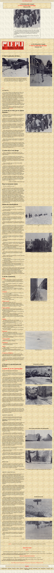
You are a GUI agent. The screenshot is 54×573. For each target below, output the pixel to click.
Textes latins (26, 568)
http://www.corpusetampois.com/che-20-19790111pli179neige (12, 560)
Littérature (21, 568)
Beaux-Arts (14, 568)
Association (48, 568)
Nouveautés (9, 568)
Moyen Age (30, 568)
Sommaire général (4, 568)
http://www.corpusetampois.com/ (7, 554)
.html (22, 560)
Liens (39, 568)
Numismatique (35, 568)
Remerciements (43, 568)
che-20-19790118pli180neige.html (18, 554)
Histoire (18, 568)
